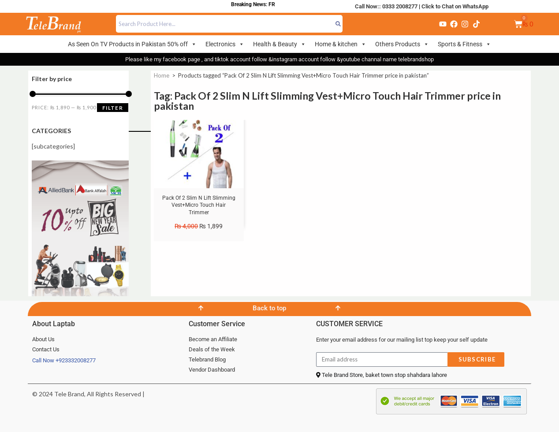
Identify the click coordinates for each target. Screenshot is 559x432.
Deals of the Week (212, 349)
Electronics (224, 44)
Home (161, 75)
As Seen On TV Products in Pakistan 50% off (132, 44)
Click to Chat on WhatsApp (454, 6)
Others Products (402, 44)
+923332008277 (76, 360)
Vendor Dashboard (212, 369)
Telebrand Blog (207, 359)
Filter (112, 107)
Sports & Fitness (464, 44)
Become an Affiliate (213, 339)
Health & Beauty (279, 44)
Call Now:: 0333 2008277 (386, 6)
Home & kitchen (340, 44)
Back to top (269, 308)
